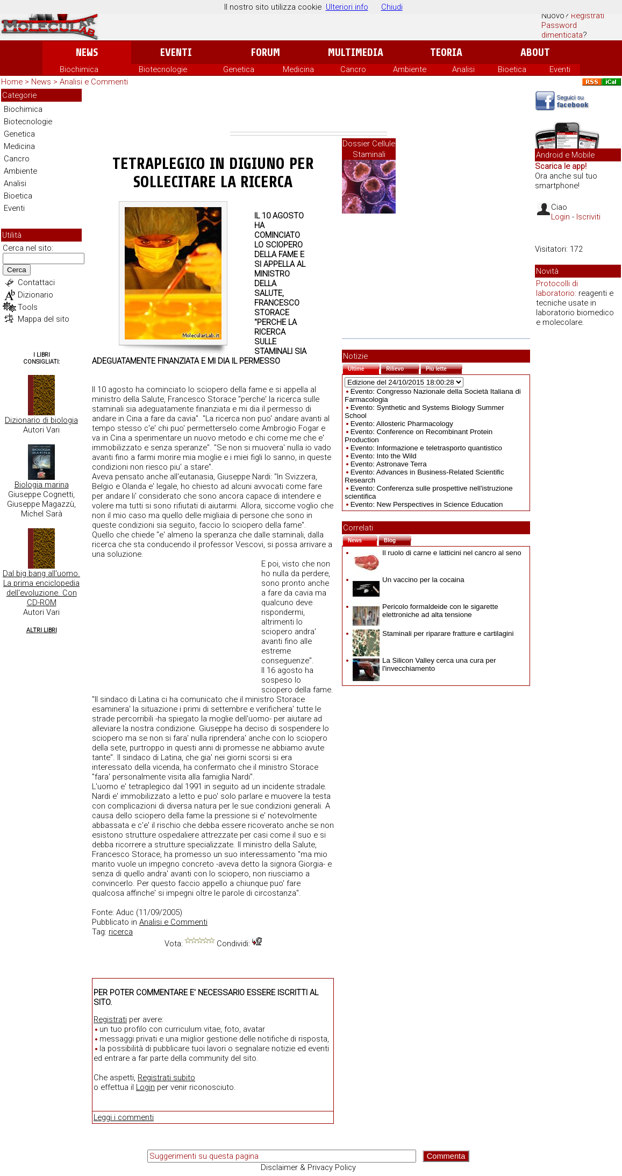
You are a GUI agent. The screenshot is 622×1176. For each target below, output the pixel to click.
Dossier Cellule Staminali (368, 149)
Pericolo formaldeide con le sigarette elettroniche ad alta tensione (425, 611)
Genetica (238, 69)
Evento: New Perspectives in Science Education (427, 504)
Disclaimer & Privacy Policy (308, 1167)
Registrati (587, 15)
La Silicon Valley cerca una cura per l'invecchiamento (424, 664)
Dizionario (35, 295)
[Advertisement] (308, 110)
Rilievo (402, 368)
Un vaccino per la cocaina (408, 580)
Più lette (444, 368)
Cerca (16, 270)
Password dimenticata (562, 30)
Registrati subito (166, 1077)
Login (145, 1087)
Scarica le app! (561, 166)
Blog (397, 539)
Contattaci (36, 282)
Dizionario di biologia (41, 420)
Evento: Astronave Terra (389, 464)
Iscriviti (588, 217)
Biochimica (79, 69)
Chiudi (392, 7)
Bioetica (512, 69)
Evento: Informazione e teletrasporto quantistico (426, 448)
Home (12, 82)
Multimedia (355, 52)
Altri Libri (41, 630)
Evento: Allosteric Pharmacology (402, 424)
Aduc (125, 912)
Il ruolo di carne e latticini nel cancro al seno (437, 553)
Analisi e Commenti (94, 82)
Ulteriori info (347, 7)
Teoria (446, 52)
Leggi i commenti (124, 1117)
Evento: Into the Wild (384, 456)
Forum (265, 52)
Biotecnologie (163, 69)
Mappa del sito (43, 319)
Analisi (463, 69)
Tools (28, 307)
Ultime (364, 368)
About (535, 52)
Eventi (176, 52)
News (87, 52)
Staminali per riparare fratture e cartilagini (433, 633)
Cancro (353, 69)
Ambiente (409, 69)
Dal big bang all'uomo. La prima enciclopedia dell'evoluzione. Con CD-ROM (41, 588)
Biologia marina (42, 485)
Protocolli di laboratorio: (557, 288)
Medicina (298, 69)
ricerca (121, 932)
